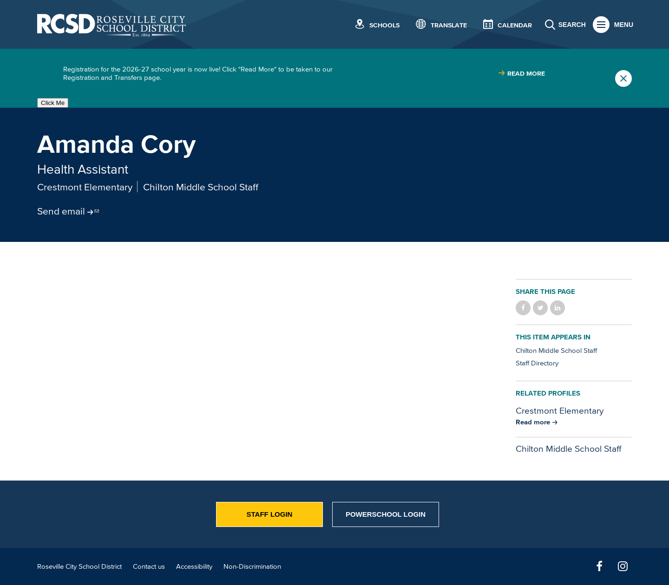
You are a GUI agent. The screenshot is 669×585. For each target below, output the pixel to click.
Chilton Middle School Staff (200, 186)
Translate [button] (449, 25)
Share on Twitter (540, 307)
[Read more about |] (521, 73)
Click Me (53, 102)
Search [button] (572, 24)
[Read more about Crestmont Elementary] (537, 422)
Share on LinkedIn (557, 307)
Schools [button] (384, 25)
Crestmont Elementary (84, 186)
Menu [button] (623, 24)
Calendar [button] (515, 25)
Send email (61, 210)
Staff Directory (537, 363)
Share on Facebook (523, 307)
